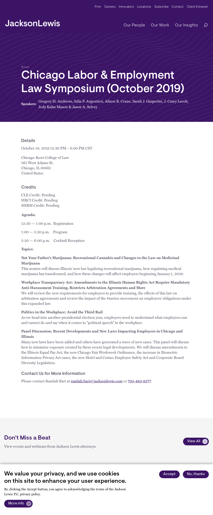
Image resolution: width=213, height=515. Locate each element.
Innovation (126, 7)
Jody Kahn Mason (53, 106)
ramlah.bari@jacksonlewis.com (97, 381)
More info (16, 503)
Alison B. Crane (118, 101)
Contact (178, 7)
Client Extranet (197, 7)
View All (193, 441)
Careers (110, 7)
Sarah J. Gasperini (147, 101)
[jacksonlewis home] (32, 22)
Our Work (160, 25)
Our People (134, 25)
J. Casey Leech (175, 101)
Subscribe (161, 7)
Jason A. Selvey (84, 106)
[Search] (203, 25)
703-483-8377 (139, 381)
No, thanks (196, 474)
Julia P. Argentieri (88, 101)
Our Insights (186, 25)
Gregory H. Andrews (55, 101)
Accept (169, 474)
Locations (144, 7)
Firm (98, 7)
